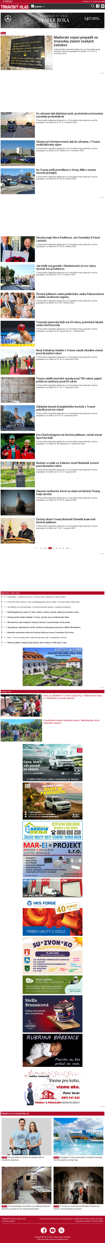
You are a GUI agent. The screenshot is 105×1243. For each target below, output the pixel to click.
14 (63, 548)
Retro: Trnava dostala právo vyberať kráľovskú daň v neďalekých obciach (37, 637)
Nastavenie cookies (83, 1221)
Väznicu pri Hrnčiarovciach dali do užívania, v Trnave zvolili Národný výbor (68, 143)
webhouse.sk (63, 1239)
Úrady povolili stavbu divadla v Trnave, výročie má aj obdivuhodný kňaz (38, 617)
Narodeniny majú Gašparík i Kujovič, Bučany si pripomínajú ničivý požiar (38, 622)
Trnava (4, 1157)
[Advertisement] (21, 93)
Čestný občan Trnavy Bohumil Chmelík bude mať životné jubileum (65, 521)
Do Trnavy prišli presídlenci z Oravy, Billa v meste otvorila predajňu (66, 171)
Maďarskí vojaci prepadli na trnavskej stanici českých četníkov (76, 41)
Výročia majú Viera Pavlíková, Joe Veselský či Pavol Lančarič (68, 239)
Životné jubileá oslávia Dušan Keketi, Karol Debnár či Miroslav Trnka (37, 643)
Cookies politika (97, 1221)
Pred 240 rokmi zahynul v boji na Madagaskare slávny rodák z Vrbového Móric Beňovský (43, 602)
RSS (93, 1219)
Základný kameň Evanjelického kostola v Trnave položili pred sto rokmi (65, 408)
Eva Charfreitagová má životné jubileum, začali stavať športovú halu (69, 436)
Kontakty (99, 1219)
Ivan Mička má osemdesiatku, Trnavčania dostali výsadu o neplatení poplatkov (39, 607)
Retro (3, 33)
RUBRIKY (38, 6)
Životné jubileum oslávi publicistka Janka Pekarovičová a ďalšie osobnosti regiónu (70, 295)
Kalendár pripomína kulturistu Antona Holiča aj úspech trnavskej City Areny (40, 632)
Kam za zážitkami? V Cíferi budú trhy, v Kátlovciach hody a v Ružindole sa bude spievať (72, 697)
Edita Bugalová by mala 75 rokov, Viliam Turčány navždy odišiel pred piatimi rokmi (43, 612)
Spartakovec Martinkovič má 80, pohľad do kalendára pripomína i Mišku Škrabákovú (43, 627)
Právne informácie (46, 1219)
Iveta (103, 1)
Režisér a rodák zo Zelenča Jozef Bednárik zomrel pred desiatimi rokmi (67, 464)
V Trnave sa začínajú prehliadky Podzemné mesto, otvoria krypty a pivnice (76, 1207)
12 (57, 548)
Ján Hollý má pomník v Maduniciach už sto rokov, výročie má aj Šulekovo (66, 267)
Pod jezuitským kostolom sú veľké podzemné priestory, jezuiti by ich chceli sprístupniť (26, 1207)
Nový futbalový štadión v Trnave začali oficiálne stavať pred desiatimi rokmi (69, 352)
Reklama (87, 1219)
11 (53, 548)
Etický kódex (78, 1219)
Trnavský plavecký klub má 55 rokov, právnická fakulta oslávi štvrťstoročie (69, 324)
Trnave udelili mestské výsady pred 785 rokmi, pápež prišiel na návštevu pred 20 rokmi (69, 380)
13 (60, 548)
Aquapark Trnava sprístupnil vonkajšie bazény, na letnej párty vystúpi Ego (78, 1158)
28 (67, 548)
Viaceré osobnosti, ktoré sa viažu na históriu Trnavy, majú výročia (68, 493)
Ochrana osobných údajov (63, 1219)
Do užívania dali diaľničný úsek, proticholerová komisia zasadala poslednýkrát (69, 115)
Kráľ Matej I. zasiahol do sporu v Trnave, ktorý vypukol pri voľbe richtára (36, 597)
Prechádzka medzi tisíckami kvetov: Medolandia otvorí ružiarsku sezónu (71, 721)
